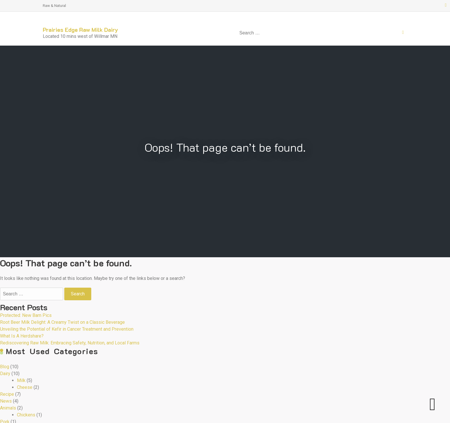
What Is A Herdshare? (22, 336)
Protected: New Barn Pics (26, 315)
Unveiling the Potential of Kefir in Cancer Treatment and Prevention (66, 329)
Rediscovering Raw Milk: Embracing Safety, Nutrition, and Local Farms (69, 343)
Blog (4, 366)
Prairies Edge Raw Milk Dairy (80, 29)
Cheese (24, 387)
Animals (8, 408)
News (6, 401)
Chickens (26, 415)
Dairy (5, 373)
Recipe (7, 394)
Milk (21, 380)
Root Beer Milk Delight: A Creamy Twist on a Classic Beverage (62, 322)
